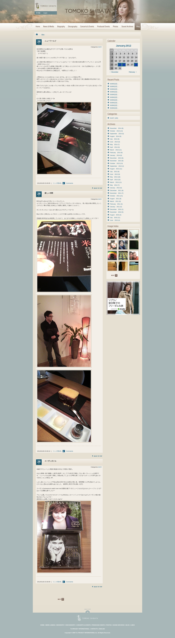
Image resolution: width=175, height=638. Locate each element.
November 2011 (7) (116, 193)
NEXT (60, 599)
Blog (138, 26)
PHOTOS (108, 625)
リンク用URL (57, 183)
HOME (38, 26)
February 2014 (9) (116, 152)
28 (136, 64)
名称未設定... (114, 84)
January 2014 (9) (116, 155)
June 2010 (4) (115, 220)
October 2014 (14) (116, 131)
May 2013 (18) (115, 177)
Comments (69, 183)
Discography (72, 26)
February (133, 72)
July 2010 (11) (115, 217)
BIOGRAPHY (60, 625)
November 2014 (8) (116, 128)
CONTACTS (94, 628)
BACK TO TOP (97, 188)
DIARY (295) (114, 118)
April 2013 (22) (115, 179)
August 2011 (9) (115, 198)
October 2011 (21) (116, 196)
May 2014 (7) (115, 144)
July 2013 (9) (114, 171)
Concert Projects (103, 26)
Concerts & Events (87, 26)
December (114, 72)
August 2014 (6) (115, 136)
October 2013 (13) (116, 163)
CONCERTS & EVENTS (84, 625)
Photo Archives (115, 26)
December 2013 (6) (116, 158)
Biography (61, 26)
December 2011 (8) (116, 190)
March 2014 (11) (116, 150)
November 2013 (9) (116, 161)
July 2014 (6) (114, 139)
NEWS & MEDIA (50, 625)
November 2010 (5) (116, 212)
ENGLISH (102, 628)
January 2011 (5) (116, 207)
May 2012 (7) (115, 185)
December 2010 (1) (116, 209)
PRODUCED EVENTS (98, 625)
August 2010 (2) (115, 215)
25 (124, 64)
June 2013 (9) (115, 174)
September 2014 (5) (117, 133)
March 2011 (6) (115, 201)
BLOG (127, 625)
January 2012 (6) (116, 188)
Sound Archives (127, 26)
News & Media (49, 26)
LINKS (133, 625)
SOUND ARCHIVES (118, 625)
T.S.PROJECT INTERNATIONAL (79, 628)
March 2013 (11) (116, 182)
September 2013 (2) (117, 166)
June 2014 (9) (115, 142)
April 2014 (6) (115, 147)
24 (120, 64)
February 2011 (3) (116, 204)
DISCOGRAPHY (70, 625)
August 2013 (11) (116, 169)
